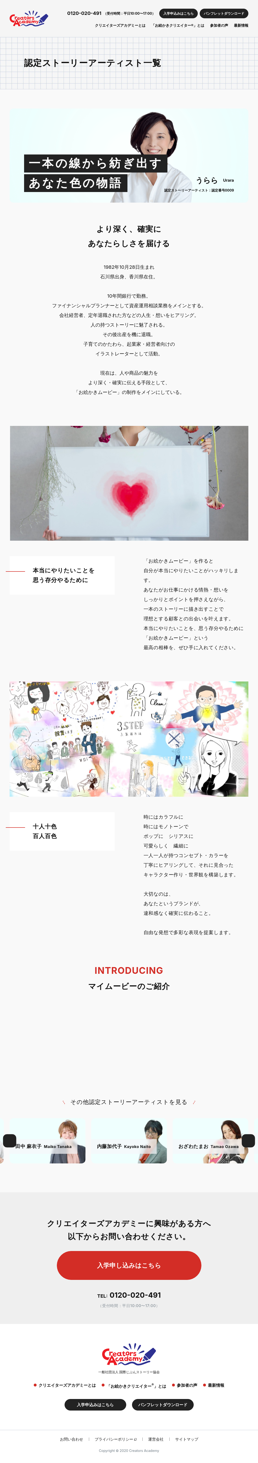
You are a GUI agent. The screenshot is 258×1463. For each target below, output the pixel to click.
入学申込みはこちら (178, 13)
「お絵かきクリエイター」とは (136, 1386)
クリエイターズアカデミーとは (120, 25)
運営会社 (156, 1439)
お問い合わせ (71, 1439)
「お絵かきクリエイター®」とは (177, 25)
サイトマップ (186, 1439)
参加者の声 (219, 25)
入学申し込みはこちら (129, 1265)
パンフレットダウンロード (224, 13)
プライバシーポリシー (114, 1439)
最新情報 (241, 25)
